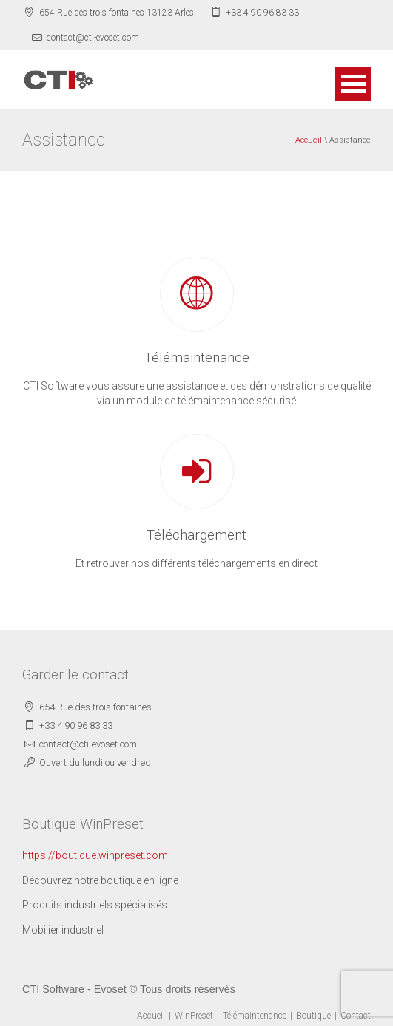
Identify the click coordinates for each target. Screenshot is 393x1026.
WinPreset (194, 1015)
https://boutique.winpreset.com (95, 855)
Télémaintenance (254, 1015)
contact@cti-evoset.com (93, 38)
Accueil (308, 140)
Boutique (313, 1015)
